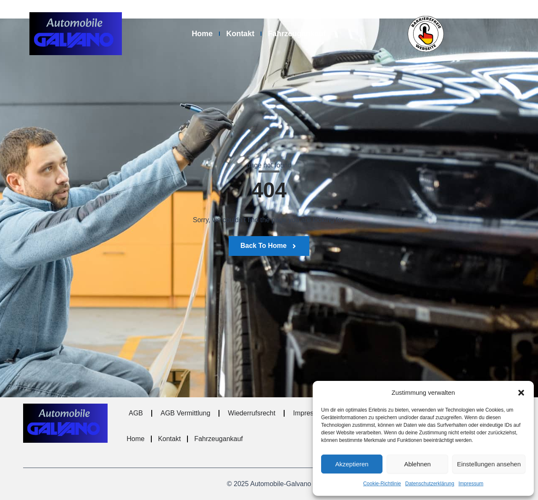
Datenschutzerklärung (429, 484)
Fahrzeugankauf (297, 33)
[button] (521, 392)
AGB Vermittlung (185, 413)
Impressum (471, 484)
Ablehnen (417, 464)
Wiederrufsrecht (251, 413)
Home (202, 33)
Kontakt (240, 33)
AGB (136, 413)
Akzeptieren (351, 464)
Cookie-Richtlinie (382, 484)
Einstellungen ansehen (489, 464)
